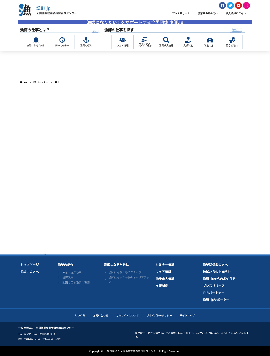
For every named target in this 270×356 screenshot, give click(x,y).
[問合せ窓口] (232, 40)
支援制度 (188, 45)
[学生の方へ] (210, 40)
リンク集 (80, 315)
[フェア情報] (123, 40)
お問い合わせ (100, 315)
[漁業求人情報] (166, 40)
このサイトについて (127, 315)
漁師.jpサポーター (216, 299)
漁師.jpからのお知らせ (219, 278)
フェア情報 (122, 45)
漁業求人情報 (166, 45)
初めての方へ (62, 45)
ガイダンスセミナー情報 (144, 45)
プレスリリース (181, 13)
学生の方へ (210, 45)
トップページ (29, 264)
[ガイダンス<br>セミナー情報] (144, 39)
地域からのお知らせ (217, 271)
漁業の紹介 (86, 45)
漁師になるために (36, 45)
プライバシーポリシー (159, 315)
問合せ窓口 (232, 45)
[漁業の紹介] (86, 40)
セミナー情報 (165, 264)
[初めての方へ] (62, 40)
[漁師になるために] (36, 40)
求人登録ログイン (236, 13)
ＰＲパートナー (214, 292)
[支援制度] (188, 40)
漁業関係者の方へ (208, 13)
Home (23, 82)
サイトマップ (187, 315)
